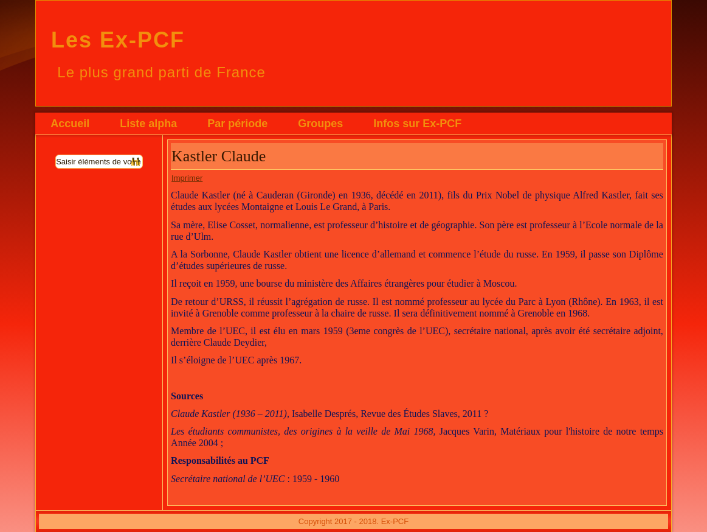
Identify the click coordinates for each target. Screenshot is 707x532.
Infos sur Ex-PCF (417, 123)
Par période (237, 123)
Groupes (320, 123)
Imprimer (186, 178)
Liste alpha (148, 123)
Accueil (69, 123)
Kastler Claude (218, 156)
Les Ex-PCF (118, 39)
